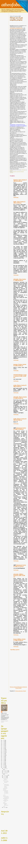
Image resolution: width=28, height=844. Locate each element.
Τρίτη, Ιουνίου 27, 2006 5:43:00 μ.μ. (19, 202)
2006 (3, 767)
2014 (3, 756)
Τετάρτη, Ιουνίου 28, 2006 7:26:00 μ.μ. (20, 376)
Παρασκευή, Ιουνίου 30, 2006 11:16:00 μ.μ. (19, 428)
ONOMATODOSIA (18, 374)
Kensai (15, 639)
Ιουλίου (4, 776)
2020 (3, 748)
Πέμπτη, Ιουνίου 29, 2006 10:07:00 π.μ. (20, 419)
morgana (15, 364)
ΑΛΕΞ (4, 802)
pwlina (15, 385)
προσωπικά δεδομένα (20, 171)
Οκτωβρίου (5, 771)
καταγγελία (15, 171)
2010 (3, 761)
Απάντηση (15, 197)
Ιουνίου (4, 777)
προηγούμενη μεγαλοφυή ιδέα (16, 28)
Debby (15, 201)
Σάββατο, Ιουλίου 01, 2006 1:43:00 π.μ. (19, 575)
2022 (3, 745)
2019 (3, 749)
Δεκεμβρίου (5, 768)
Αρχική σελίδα (18, 688)
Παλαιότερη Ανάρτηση (22, 686)
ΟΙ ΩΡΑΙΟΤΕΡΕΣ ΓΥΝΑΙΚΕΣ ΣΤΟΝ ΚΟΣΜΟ (6, 785)
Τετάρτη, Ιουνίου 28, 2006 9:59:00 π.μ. (19, 365)
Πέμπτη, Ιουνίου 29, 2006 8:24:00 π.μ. (20, 397)
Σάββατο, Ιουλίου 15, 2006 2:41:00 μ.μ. (19, 639)
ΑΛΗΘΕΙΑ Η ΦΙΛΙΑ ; (5, 779)
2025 (3, 741)
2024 (3, 743)
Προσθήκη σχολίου (14, 649)
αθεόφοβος (16, 279)
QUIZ (4, 806)
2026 (3, 740)
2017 (3, 752)
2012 (3, 759)
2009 (3, 763)
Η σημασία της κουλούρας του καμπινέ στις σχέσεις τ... (5, 792)
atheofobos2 (12, 4)
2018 (3, 751)
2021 (3, 747)
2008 (3, 764)
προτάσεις (11, 172)
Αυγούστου (5, 775)
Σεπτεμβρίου (5, 773)
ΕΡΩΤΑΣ (4, 789)
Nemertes (15, 179)
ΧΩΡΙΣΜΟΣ (5, 788)
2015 (3, 755)
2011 (3, 760)
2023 (3, 744)
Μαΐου (4, 807)
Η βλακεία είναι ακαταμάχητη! (6, 797)
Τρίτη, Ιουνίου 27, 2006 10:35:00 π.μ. (20, 180)
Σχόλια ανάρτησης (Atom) (20, 691)
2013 (3, 757)
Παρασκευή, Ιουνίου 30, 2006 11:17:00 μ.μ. (19, 565)
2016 (3, 753)
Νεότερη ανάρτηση (14, 686)
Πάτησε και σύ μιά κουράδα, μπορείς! (6, 781)
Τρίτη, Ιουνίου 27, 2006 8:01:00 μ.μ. (19, 280)
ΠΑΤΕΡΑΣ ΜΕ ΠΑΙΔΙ (5, 801)
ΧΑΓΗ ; (4, 795)
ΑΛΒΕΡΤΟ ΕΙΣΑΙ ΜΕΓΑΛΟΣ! (5, 804)
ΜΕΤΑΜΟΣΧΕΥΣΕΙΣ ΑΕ (6, 799)
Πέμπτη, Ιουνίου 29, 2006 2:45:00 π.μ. (20, 386)
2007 (3, 765)
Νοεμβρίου (5, 770)
